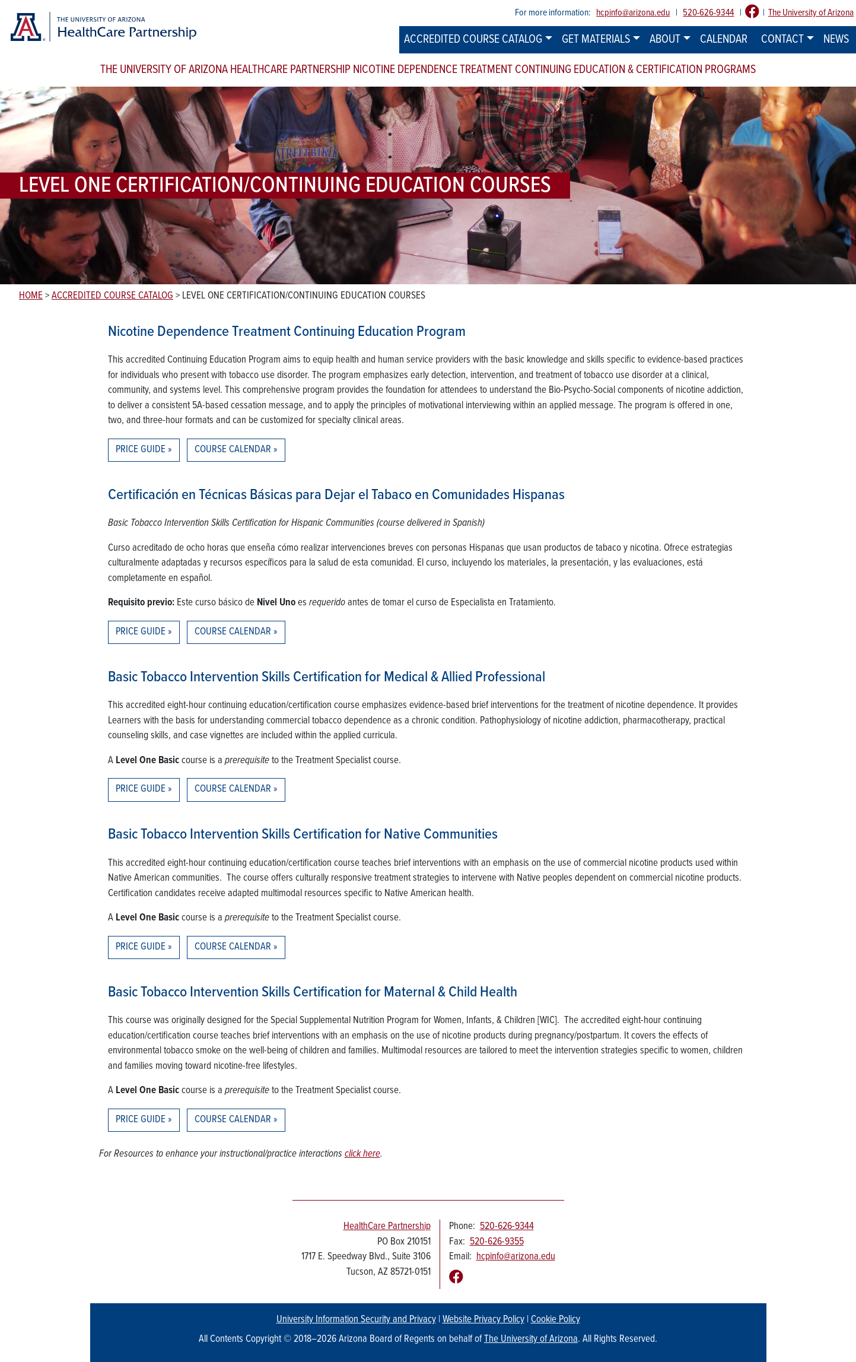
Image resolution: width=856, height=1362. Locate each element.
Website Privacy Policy (483, 1319)
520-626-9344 (708, 13)
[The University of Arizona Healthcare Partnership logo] (102, 27)
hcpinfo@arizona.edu (633, 13)
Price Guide (141, 449)
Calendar (723, 39)
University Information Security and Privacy (356, 1319)
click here (362, 1154)
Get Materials (596, 39)
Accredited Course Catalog (473, 39)
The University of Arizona (811, 13)
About (665, 39)
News (836, 39)
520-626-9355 (497, 1242)
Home (31, 296)
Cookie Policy (555, 1319)
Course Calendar (233, 449)
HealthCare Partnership (387, 1226)
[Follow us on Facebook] (752, 13)
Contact (782, 39)
